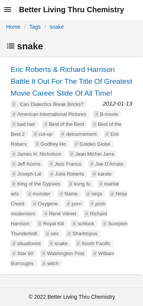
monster (42, 194)
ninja (97, 194)
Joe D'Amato (109, 164)
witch (53, 263)
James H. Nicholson (39, 154)
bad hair (26, 124)
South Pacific (96, 243)
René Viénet (62, 213)
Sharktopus (85, 233)
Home (13, 27)
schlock (86, 223)
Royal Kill (53, 223)
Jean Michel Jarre (94, 154)
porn (77, 204)
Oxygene (48, 204)
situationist (28, 243)
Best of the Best (66, 124)
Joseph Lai (29, 174)
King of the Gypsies (38, 184)
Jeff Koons (28, 164)
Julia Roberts (69, 174)
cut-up (45, 134)
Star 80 (25, 253)
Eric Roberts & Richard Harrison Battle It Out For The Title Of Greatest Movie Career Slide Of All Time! (71, 81)
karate (104, 174)
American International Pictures (51, 114)
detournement (81, 134)
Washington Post (65, 253)
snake (57, 27)
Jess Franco (68, 164)
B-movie (109, 114)
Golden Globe (95, 144)
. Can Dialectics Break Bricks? (50, 104)
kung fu (82, 184)
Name (71, 194)
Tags (35, 27)
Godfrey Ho (53, 144)
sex (55, 233)
